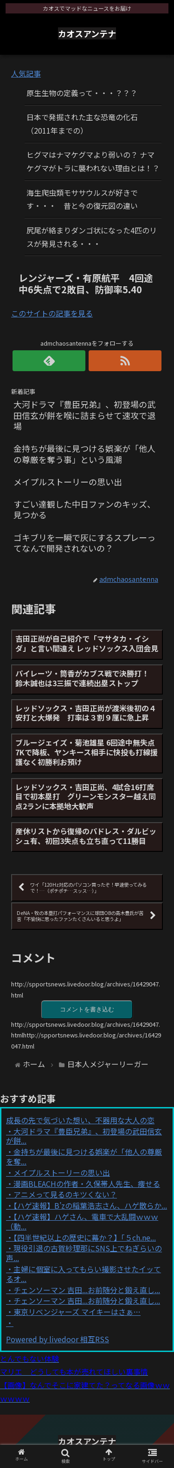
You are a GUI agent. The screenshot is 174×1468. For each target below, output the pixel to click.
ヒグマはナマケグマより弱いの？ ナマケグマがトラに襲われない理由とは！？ (93, 161)
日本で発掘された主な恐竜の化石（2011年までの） (82, 123)
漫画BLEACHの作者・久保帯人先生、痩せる (86, 1183)
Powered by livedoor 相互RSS (57, 1339)
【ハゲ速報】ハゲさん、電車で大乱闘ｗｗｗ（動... (82, 1221)
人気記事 (26, 73)
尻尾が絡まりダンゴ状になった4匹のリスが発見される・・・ (91, 237)
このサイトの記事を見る (52, 313)
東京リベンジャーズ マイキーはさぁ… (77, 1311)
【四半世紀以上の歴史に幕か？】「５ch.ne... (84, 1237)
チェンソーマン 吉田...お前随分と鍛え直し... (86, 1289)
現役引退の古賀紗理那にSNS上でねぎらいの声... (84, 1253)
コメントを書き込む (87, 1009)
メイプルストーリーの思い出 (61, 1172)
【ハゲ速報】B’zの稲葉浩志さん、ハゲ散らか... (90, 1205)
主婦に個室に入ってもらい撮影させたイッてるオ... (83, 1273)
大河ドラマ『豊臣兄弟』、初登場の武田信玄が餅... (84, 1136)
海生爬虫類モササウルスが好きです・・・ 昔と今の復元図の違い (82, 199)
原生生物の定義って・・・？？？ (81, 92)
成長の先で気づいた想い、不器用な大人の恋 (80, 1120)
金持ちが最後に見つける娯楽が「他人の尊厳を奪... (84, 1156)
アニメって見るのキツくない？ (65, 1194)
